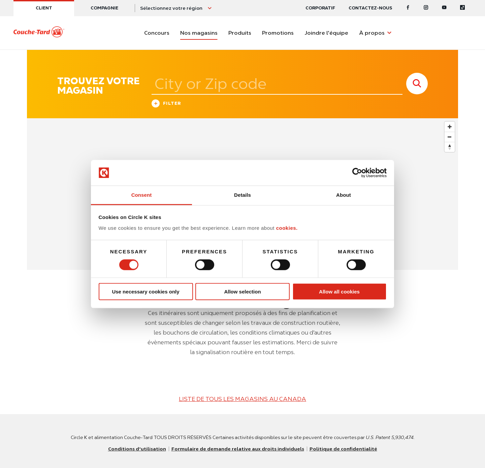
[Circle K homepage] (38, 33)
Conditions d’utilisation (137, 448)
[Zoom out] (450, 137)
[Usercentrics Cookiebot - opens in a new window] (357, 173)
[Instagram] (426, 8)
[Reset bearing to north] (450, 147)
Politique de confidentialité (343, 448)
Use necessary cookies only (145, 291)
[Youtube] (444, 8)
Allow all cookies (339, 291)
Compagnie (104, 7)
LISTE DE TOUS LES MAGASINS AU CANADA (242, 399)
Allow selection (242, 291)
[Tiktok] (462, 8)
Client (44, 7)
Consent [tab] (141, 195)
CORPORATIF (320, 7)
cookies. (287, 228)
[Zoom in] (450, 127)
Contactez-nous (370, 7)
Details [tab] (242, 195)
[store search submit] (417, 83)
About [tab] (343, 195)
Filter (167, 104)
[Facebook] (408, 8)
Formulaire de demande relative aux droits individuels (237, 448)
